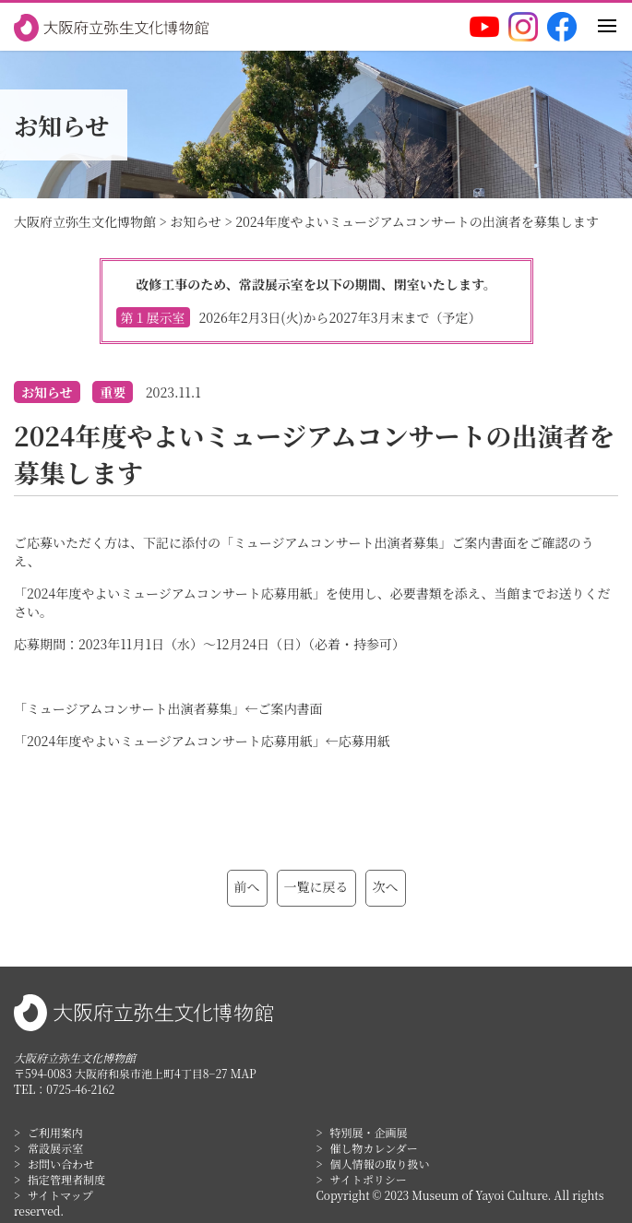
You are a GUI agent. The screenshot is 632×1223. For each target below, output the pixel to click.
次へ (386, 886)
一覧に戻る (316, 886)
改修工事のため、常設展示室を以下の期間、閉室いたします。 (316, 301)
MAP (243, 1073)
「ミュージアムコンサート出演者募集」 (129, 708)
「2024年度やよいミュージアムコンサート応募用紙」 (170, 740)
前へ (247, 886)
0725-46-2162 (80, 1089)
